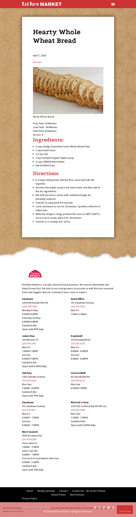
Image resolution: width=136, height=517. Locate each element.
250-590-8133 (78, 380)
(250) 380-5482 (29, 306)
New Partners (77, 494)
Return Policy (58, 494)
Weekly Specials (46, 490)
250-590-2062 (29, 343)
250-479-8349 (29, 439)
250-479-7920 (78, 306)
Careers (63, 490)
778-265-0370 (78, 343)
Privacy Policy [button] (16, 511)
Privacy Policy (29, 498)
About (29, 490)
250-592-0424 (29, 380)
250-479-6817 (29, 410)
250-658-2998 (78, 410)
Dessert (37, 62)
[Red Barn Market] (42, 3)
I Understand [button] (125, 509)
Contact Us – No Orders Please (88, 490)
